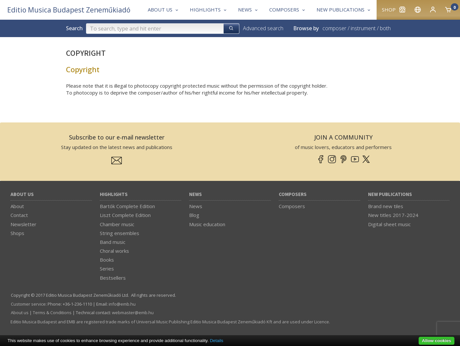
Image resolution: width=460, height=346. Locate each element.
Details (216, 340)
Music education (207, 224)
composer (334, 28)
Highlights (114, 194)
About (17, 206)
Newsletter (23, 224)
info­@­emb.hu (122, 304)
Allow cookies (436, 340)
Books (107, 259)
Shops (17, 233)
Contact (19, 215)
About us (22, 194)
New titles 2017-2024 (393, 215)
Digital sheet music (389, 224)
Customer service (28, 304)
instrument (363, 28)
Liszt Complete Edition (125, 215)
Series (107, 268)
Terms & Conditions (52, 312)
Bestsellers (113, 277)
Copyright (82, 69)
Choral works (114, 251)
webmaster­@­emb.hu (133, 312)
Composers (293, 194)
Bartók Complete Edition (127, 206)
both (385, 28)
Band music (112, 242)
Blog (194, 215)
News (195, 194)
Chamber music (117, 224)
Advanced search (263, 28)
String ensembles (119, 233)
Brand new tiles (385, 206)
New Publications (390, 194)
